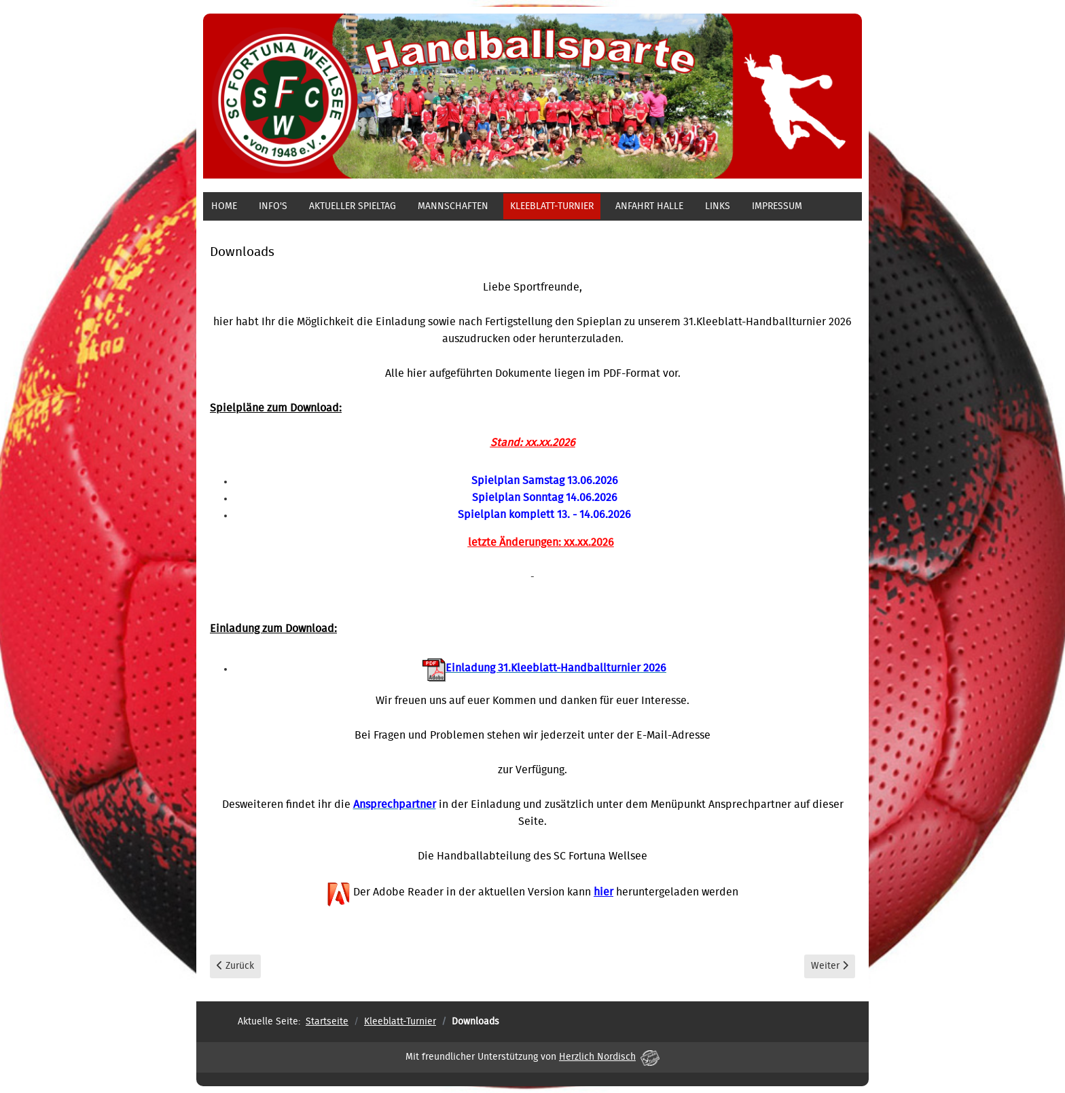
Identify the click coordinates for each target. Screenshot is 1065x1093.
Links (717, 206)
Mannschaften (453, 206)
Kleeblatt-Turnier (552, 206)
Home (224, 206)
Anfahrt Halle (649, 206)
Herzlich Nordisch (609, 1057)
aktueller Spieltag (352, 206)
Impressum (777, 206)
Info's (273, 206)
